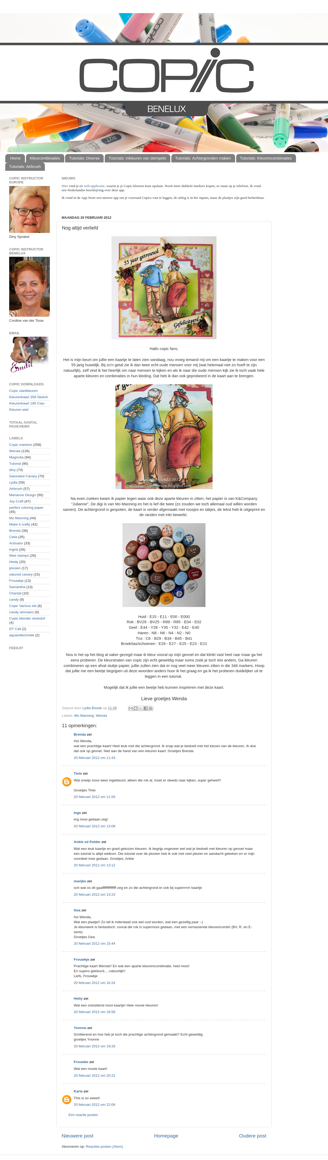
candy (14, 599)
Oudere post (252, 1136)
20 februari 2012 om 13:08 (94, 826)
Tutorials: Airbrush (25, 166)
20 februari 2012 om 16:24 (94, 983)
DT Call (15, 629)
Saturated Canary (23, 476)
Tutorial (15, 464)
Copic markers (20, 445)
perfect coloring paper (26, 508)
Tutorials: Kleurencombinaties (266, 158)
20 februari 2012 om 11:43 (94, 758)
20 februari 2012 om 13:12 (94, 865)
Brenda (80, 734)
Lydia (13, 482)
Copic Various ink (22, 606)
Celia (13, 537)
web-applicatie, (94, 186)
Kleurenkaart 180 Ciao (26, 403)
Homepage (166, 1136)
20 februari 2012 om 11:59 (94, 797)
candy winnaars (21, 612)
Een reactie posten (83, 1115)
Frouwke (81, 1062)
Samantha (17, 587)
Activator (16, 543)
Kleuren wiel (19, 410)
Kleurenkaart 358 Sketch (28, 397)
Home (15, 158)
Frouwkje (81, 959)
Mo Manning (84, 716)
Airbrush (15, 489)
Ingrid (13, 549)
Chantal (15, 593)
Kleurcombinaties (45, 158)
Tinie (78, 773)
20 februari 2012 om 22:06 (94, 1105)
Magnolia (16, 457)
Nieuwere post (77, 1136)
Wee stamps (19, 555)
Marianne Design (22, 495)
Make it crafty (19, 524)
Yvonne (80, 1028)
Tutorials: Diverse (84, 158)
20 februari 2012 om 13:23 (94, 894)
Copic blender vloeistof (27, 618)
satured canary (21, 574)
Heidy (13, 562)
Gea (77, 910)
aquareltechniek (21, 635)
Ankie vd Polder (87, 842)
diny (12, 470)
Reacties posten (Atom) (104, 1146)
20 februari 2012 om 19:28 (94, 1046)
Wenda (101, 716)
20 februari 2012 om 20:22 (94, 1075)
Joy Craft (16, 501)
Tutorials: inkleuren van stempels (137, 158)
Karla (78, 1091)
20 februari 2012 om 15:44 (94, 943)
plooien (15, 568)
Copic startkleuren (23, 391)
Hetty (78, 998)
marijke (80, 881)
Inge (77, 813)
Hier (65, 186)
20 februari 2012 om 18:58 (94, 1012)
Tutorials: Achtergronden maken (203, 158)
